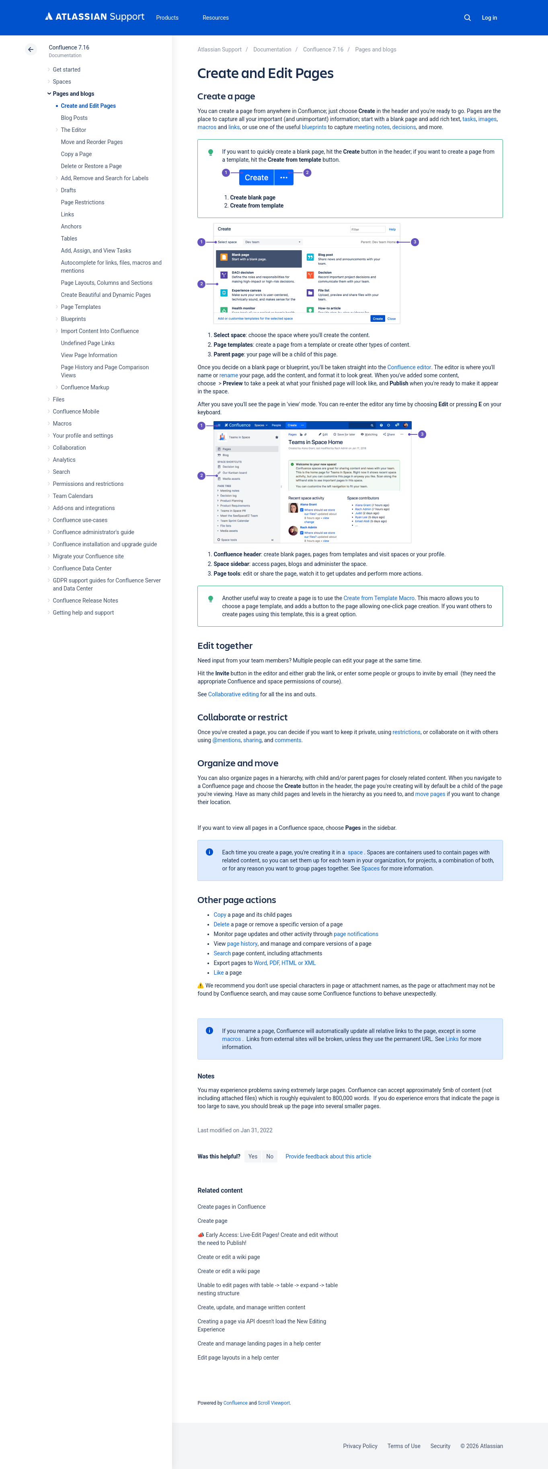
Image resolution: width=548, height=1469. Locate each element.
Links (67, 214)
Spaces (62, 81)
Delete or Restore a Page (91, 166)
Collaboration (69, 447)
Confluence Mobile (76, 411)
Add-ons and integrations (84, 508)
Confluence (236, 1403)
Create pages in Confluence (231, 1207)
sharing (252, 740)
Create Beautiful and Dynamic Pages (106, 295)
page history (242, 943)
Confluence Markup (85, 387)
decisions (404, 127)
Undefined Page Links (88, 343)
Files (59, 399)
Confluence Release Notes (85, 600)
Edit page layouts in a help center (238, 1357)
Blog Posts (74, 118)
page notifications (356, 934)
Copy (219, 914)
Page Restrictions (83, 202)
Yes (252, 1156)
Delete (221, 924)
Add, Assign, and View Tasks (96, 250)
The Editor (73, 130)
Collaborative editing (233, 694)
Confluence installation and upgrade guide (105, 544)
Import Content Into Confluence (100, 331)
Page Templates (81, 307)
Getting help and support (83, 612)
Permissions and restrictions (88, 484)
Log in (489, 17)
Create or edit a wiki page (228, 1257)
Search (467, 17)
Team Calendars (73, 496)
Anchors (71, 226)
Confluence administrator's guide (93, 532)
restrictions (407, 732)
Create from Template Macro (379, 598)
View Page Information (89, 355)
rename (229, 375)
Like (218, 972)
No (269, 1156)
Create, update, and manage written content (251, 1307)
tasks (469, 119)
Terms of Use (404, 1446)
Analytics (64, 460)
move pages (430, 794)
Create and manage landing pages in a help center (259, 1343)
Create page (212, 1221)
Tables (69, 238)
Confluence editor (409, 367)
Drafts (68, 190)
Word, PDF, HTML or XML (285, 963)
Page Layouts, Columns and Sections (107, 283)
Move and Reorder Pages (92, 142)
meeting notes (372, 127)
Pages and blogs (73, 94)
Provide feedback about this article (328, 1156)
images (487, 119)
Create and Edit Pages (88, 106)
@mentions (226, 740)
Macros (62, 423)
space (355, 852)
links (234, 127)
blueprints (314, 127)
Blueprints (73, 319)
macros (206, 127)
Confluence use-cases (80, 520)
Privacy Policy (360, 1446)
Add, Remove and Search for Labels (105, 178)
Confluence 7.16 (69, 47)
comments (288, 740)
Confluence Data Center (82, 568)
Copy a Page (76, 154)
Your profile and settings (83, 435)
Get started (67, 69)
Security (441, 1446)
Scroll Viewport (274, 1403)
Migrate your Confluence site (88, 556)
